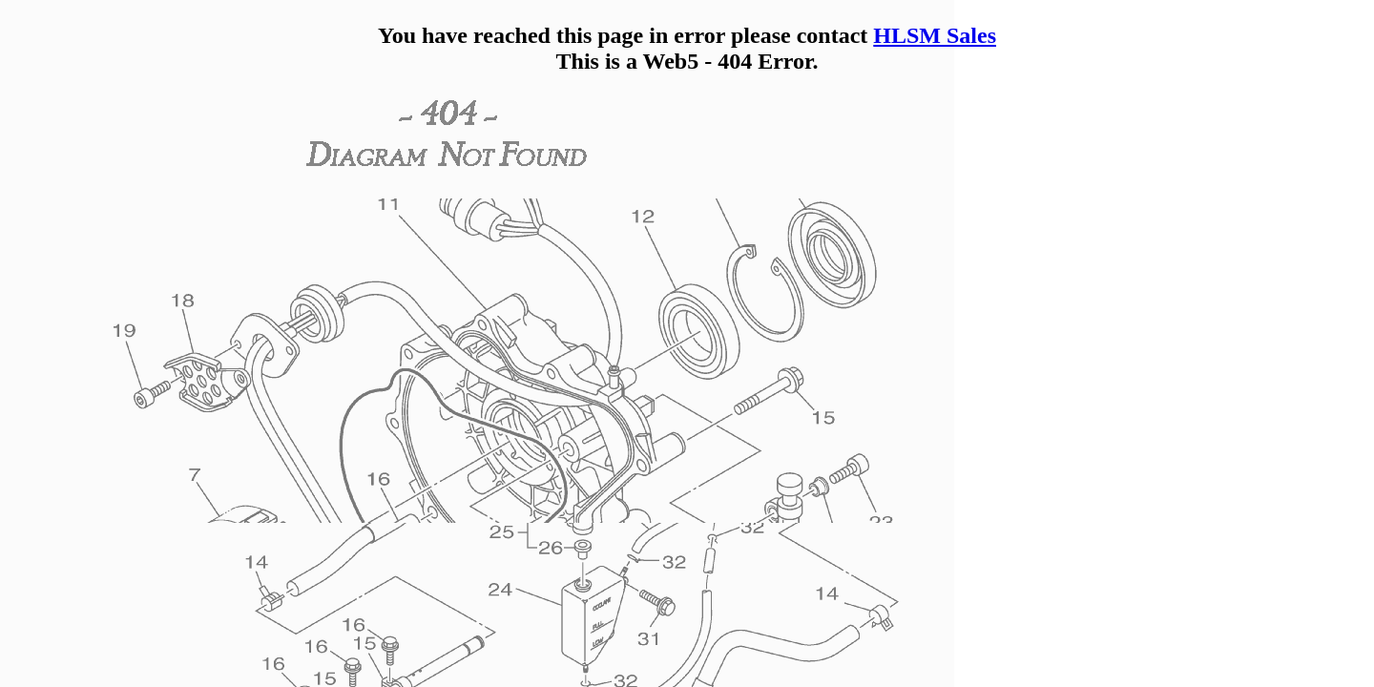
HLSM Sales (934, 35)
